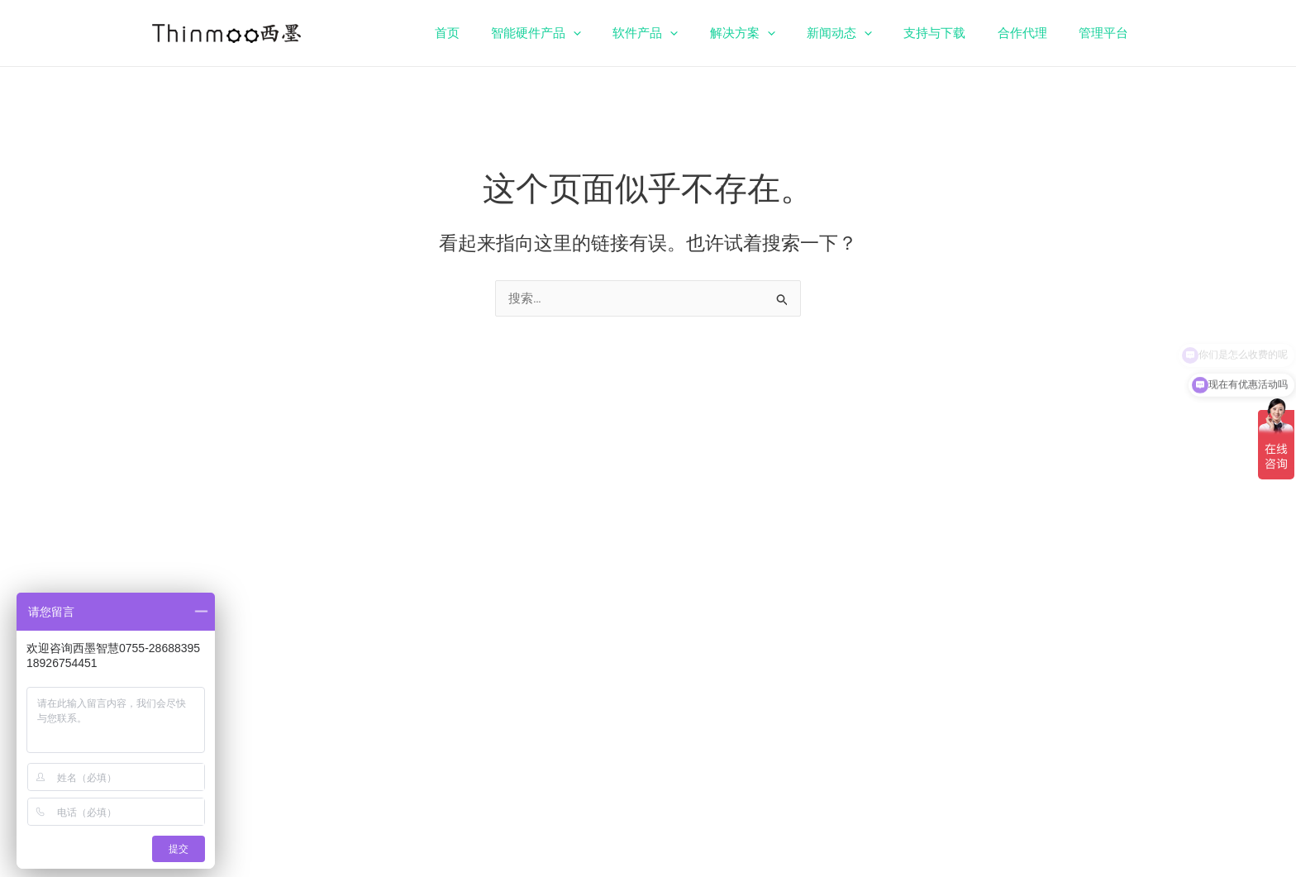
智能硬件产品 (581, 33)
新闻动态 (863, 33)
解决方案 (773, 33)
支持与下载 (952, 33)
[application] (618, 33)
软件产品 (683, 33)
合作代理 (1032, 33)
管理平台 (1107, 33)
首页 (498, 33)
